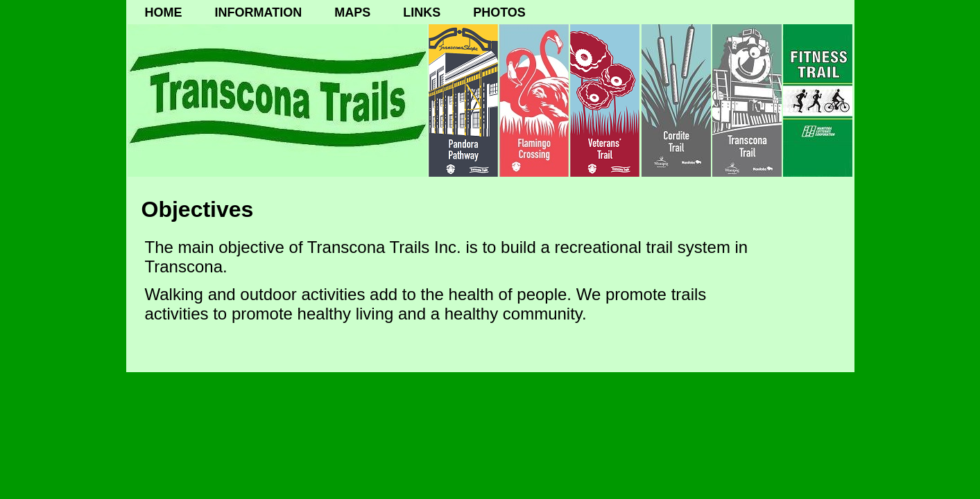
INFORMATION (258, 12)
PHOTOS (499, 12)
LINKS (421, 12)
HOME (163, 12)
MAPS (352, 12)
